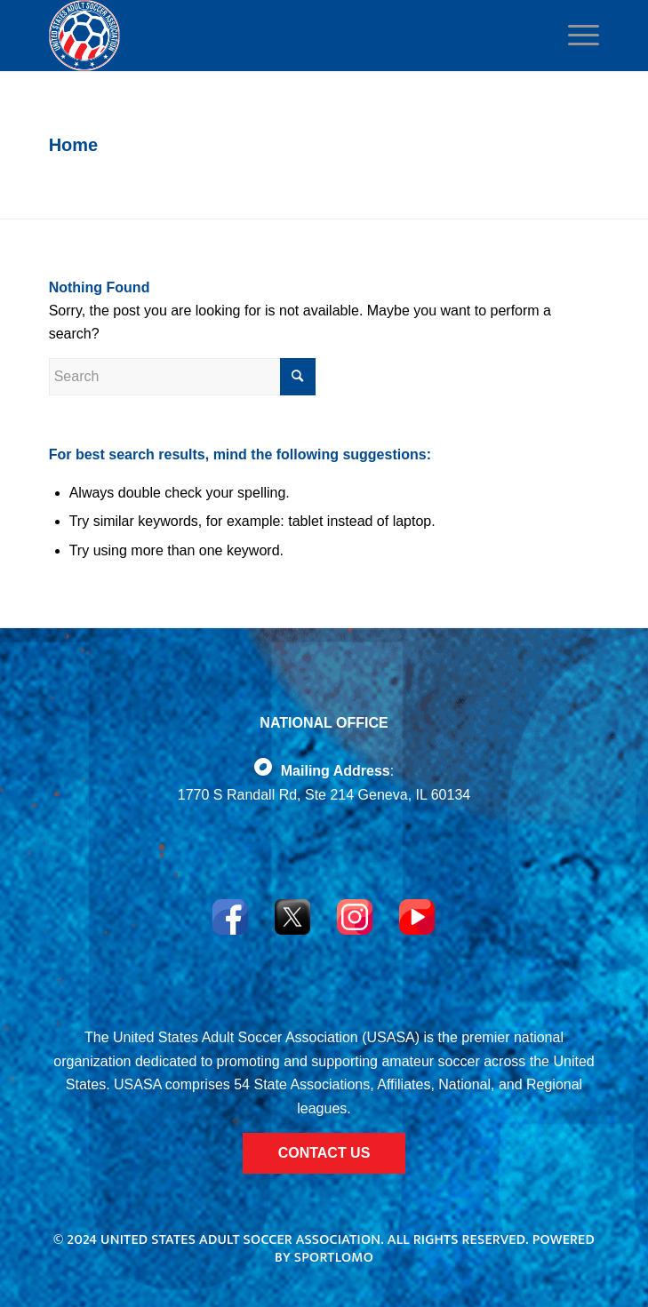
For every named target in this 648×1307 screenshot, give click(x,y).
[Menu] (577, 35)
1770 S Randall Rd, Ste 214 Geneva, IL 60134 (324, 794)
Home (74, 145)
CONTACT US (324, 1152)
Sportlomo (333, 1258)
